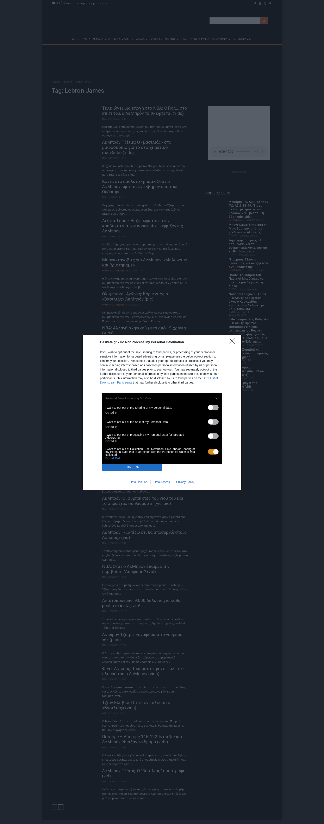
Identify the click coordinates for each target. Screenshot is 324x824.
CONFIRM (132, 467)
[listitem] (162, 398)
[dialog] (162, 412)
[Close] (233, 342)
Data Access (162, 482)
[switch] (213, 407)
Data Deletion (138, 482)
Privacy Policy (185, 482)
